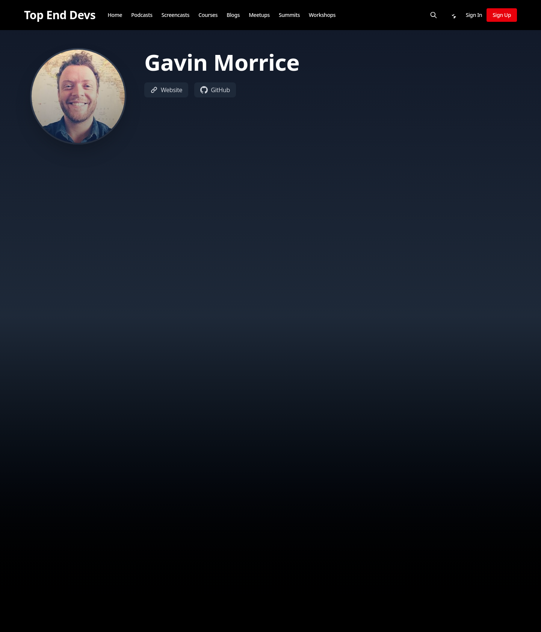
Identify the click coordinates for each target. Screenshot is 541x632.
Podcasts (141, 14)
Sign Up (502, 14)
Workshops (322, 14)
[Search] (433, 15)
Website (166, 90)
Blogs (233, 14)
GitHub (215, 90)
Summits (289, 14)
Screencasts (176, 14)
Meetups (259, 14)
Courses (208, 14)
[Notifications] (453, 15)
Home (114, 14)
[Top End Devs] (59, 15)
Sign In (474, 14)
